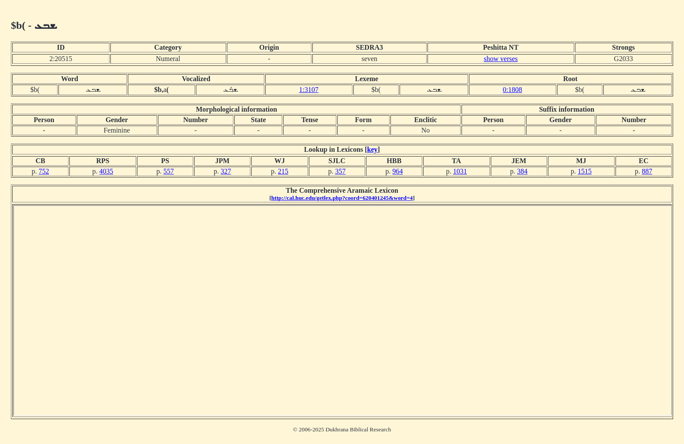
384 (522, 171)
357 (340, 171)
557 (169, 171)
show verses (501, 58)
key (372, 149)
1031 (460, 171)
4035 (106, 171)
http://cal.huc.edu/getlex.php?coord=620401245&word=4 (342, 198)
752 (44, 171)
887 (647, 171)
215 (283, 171)
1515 (585, 171)
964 (397, 171)
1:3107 (308, 89)
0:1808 (512, 89)
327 (226, 171)
